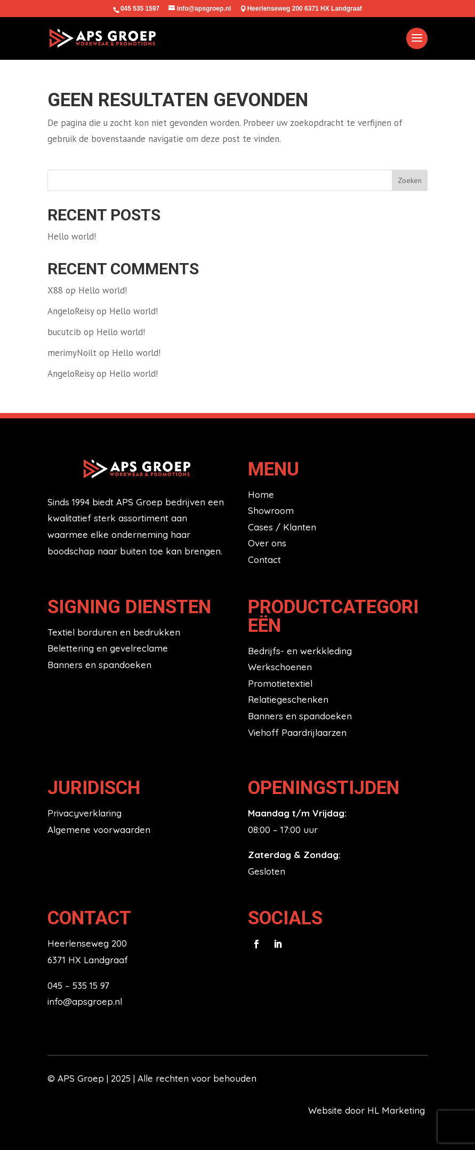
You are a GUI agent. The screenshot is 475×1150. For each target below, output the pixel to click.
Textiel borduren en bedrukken (113, 632)
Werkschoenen (280, 666)
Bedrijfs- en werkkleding (300, 650)
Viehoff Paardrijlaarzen (297, 732)
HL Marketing (397, 1110)
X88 (55, 290)
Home (261, 494)
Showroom (271, 510)
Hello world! (71, 236)
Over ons (267, 543)
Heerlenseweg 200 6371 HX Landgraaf (304, 8)
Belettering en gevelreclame (107, 648)
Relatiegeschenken (288, 699)
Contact (264, 559)
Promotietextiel (280, 683)
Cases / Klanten (282, 527)
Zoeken (410, 180)
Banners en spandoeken (99, 664)
